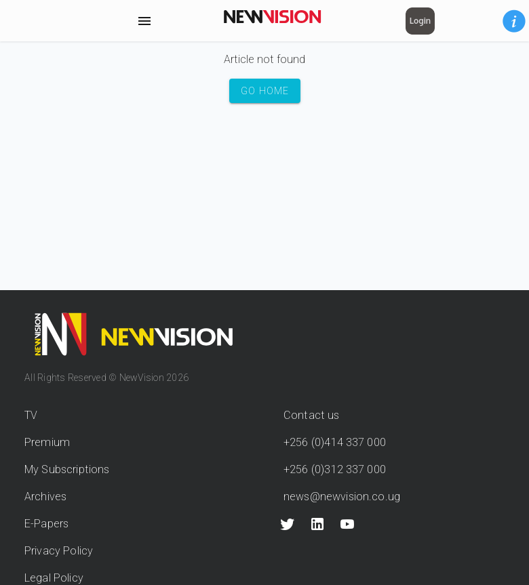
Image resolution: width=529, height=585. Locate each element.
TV (30, 415)
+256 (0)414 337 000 (334, 442)
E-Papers (46, 523)
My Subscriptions (66, 469)
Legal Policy (53, 577)
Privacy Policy (58, 550)
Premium (47, 442)
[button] (514, 21)
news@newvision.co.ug (341, 496)
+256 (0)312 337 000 (334, 469)
